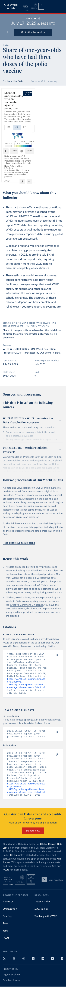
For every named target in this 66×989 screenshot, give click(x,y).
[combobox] (36, 110)
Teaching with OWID (46, 922)
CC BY (31, 181)
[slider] (49, 163)
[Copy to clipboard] (53, 655)
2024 (57, 163)
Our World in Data (11, 6)
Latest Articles (42, 907)
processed (30, 353)
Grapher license (11, 986)
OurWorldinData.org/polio (15, 181)
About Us (8, 907)
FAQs (6, 876)
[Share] (52, 181)
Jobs (5, 937)
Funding (7, 922)
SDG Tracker (41, 915)
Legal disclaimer (11, 980)
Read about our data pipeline (20, 543)
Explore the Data (13, 81)
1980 (15, 163)
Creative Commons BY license (26, 605)
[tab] (9, 110)
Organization (10, 915)
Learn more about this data (45, 171)
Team (6, 929)
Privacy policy (10, 975)
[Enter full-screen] (59, 181)
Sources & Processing (44, 81)
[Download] (45, 181)
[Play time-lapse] (7, 163)
